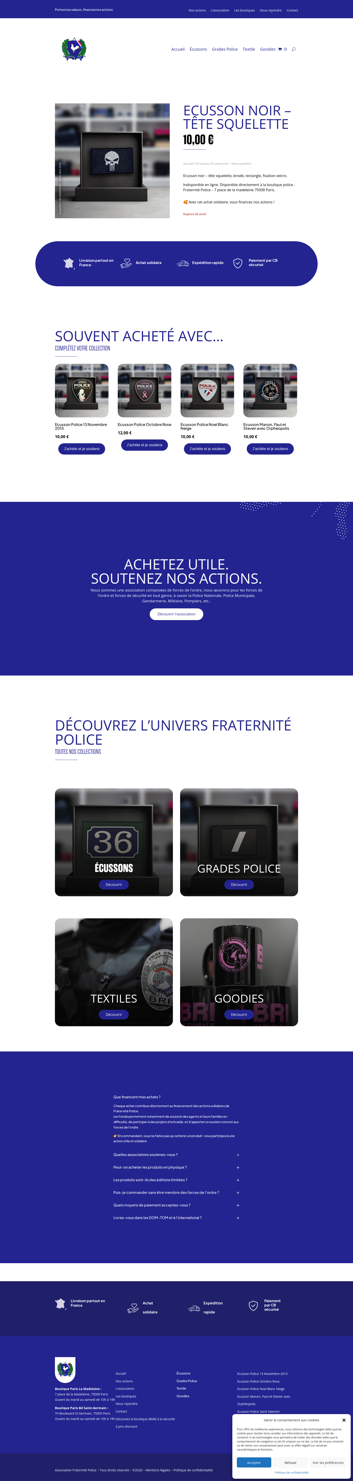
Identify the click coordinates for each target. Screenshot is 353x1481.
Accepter (254, 1462)
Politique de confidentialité (291, 1472)
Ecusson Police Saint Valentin (258, 1411)
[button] (344, 1420)
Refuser (291, 1462)
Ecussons (202, 163)
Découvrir (114, 884)
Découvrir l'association (176, 614)
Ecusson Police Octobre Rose (258, 1381)
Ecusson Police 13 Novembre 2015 (262, 1374)
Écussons (198, 50)
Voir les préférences (328, 1462)
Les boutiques (244, 10)
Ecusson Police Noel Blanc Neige (261, 1389)
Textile (249, 50)
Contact (292, 10)
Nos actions (197, 10)
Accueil (178, 50)
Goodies (268, 50)
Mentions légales (158, 1470)
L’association (220, 10)
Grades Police (225, 50)
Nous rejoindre (271, 10)
